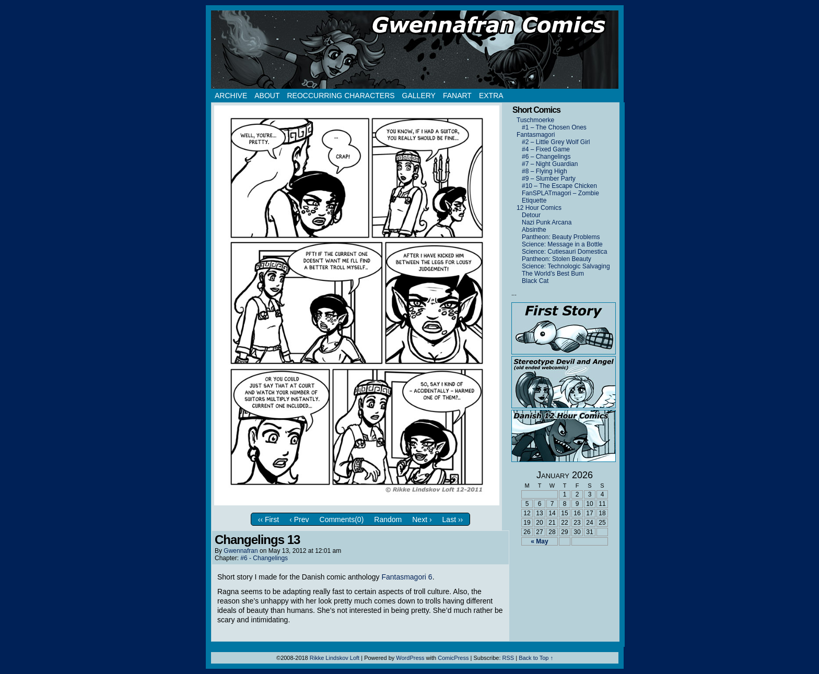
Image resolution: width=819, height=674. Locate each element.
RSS (508, 658)
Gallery (419, 95)
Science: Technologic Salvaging (566, 266)
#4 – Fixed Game (546, 149)
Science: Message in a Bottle (562, 244)
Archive (231, 95)
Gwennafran (241, 550)
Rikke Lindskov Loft (334, 658)
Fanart (457, 95)
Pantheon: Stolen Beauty (556, 259)
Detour (531, 215)
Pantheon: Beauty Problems (561, 237)
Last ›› (452, 519)
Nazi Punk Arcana (546, 222)
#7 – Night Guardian (550, 164)
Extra (491, 95)
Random (388, 519)
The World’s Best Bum (553, 273)
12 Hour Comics (539, 207)
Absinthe (534, 229)
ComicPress (453, 658)
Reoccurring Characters (340, 95)
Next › (421, 519)
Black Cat (535, 281)
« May (539, 541)
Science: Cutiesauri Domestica (564, 251)
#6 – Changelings (546, 156)
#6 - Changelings (264, 558)
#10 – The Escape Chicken (559, 186)
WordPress (410, 658)
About (266, 95)
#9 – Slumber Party (549, 178)
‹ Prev (299, 519)
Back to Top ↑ (536, 658)
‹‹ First (268, 519)
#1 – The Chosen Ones (554, 127)
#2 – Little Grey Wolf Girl (556, 142)
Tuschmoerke (535, 120)
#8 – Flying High (544, 171)
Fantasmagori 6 (406, 577)
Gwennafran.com (414, 49)
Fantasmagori (536, 134)
